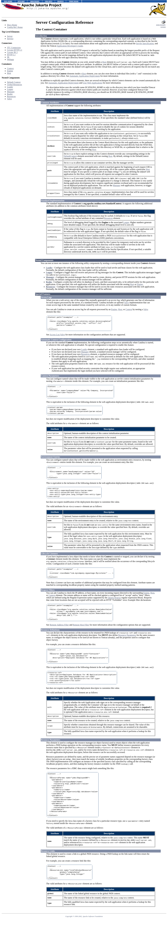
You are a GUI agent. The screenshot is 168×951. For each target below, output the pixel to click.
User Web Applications (92, 83)
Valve (9, 99)
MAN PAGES (34, 1)
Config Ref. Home (15, 27)
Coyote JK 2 (12, 52)
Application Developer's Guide (70, 46)
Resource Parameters (127, 651)
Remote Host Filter (81, 641)
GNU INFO (48, 1)
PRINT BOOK (73, 1)
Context (10, 68)
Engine (10, 71)
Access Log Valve (57, 337)
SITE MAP (21, 1)
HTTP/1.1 (11, 55)
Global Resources (14, 84)
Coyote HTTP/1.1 (14, 50)
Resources (11, 96)
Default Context (14, 82)
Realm (10, 94)
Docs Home (12, 25)
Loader (10, 87)
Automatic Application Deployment (84, 76)
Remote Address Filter (59, 641)
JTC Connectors (14, 47)
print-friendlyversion (161, 25)
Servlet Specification (145, 43)
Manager (11, 92)
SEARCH (60, 1)
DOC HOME (8, 1)
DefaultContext (70, 156)
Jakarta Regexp (114, 611)
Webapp (10, 59)
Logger (10, 89)
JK (8, 57)
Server (10, 36)
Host (9, 73)
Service (10, 38)
